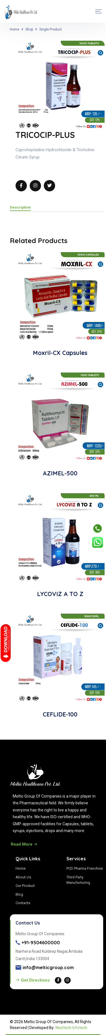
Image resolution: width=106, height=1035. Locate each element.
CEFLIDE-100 (60, 714)
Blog (19, 894)
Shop (29, 29)
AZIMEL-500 (60, 473)
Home (14, 29)
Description (20, 207)
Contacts (23, 903)
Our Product (25, 886)
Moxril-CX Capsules (60, 352)
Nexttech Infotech (71, 1027)
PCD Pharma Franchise (84, 868)
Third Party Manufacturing (78, 880)
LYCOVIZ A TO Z (60, 593)
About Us (23, 877)
